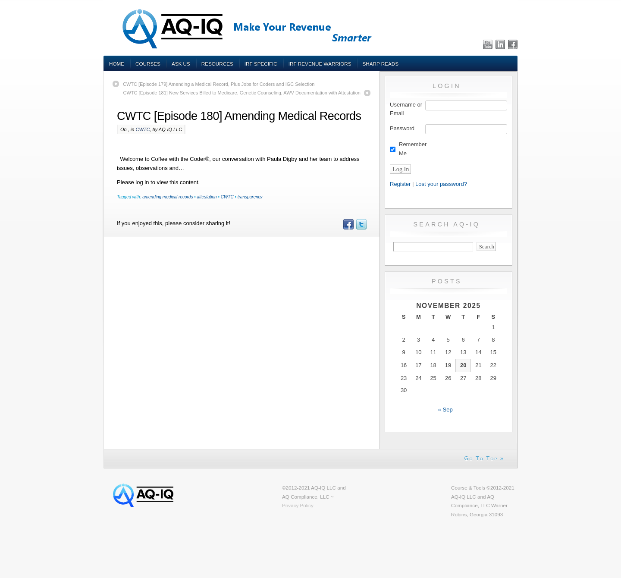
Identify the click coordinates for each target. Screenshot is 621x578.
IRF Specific (261, 63)
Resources (217, 63)
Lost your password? (441, 184)
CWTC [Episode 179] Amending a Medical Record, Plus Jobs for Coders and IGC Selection (219, 84)
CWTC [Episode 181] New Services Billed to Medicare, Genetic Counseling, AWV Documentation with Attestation (242, 92)
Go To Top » (484, 458)
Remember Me (413, 149)
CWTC (142, 129)
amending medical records (167, 197)
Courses (147, 63)
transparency (250, 197)
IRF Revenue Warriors (320, 63)
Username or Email (406, 109)
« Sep (445, 409)
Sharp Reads (380, 63)
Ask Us (181, 63)
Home (116, 63)
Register (400, 184)
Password (402, 128)
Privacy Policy (298, 505)
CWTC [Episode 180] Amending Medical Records (239, 116)
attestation (206, 197)
